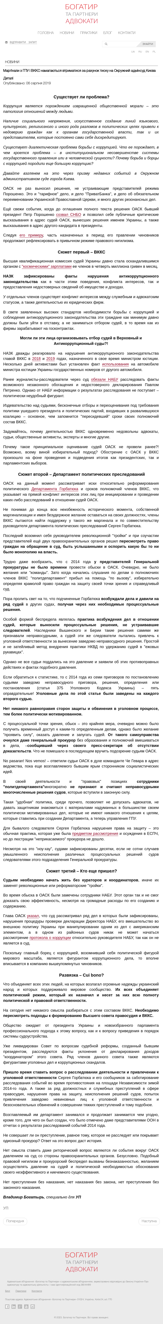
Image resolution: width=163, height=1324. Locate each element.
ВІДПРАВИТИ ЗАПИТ (23, 41)
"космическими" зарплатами (47, 266)
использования (115, 364)
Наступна (149, 1221)
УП (5, 1208)
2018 (36, 359)
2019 (50, 359)
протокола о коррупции (50, 938)
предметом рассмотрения (95, 833)
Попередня (15, 1221)
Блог (107, 33)
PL (154, 52)
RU (140, 52)
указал (33, 916)
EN (148, 52)
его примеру (31, 235)
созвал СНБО (68, 214)
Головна (46, 33)
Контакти (126, 33)
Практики (88, 33)
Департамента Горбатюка (54, 489)
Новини (67, 33)
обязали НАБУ (104, 379)
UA (133, 52)
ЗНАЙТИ (148, 44)
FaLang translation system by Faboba (13, 1232)
